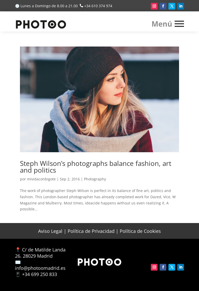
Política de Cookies (140, 231)
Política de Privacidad (91, 231)
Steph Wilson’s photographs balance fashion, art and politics (95, 167)
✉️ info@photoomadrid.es (40, 265)
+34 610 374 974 (98, 5)
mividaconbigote (41, 179)
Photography (95, 179)
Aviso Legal (50, 231)
